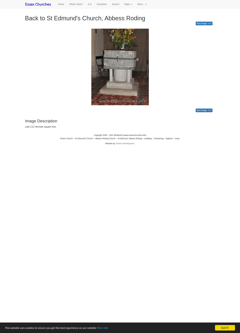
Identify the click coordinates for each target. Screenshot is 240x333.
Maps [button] (128, 4)
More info (102, 328)
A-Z (90, 4)
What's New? (76, 4)
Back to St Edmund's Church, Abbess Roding (85, 18)
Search (115, 4)
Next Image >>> (204, 23)
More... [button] (142, 4)
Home (61, 4)
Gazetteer (102, 4)
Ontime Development (125, 143)
